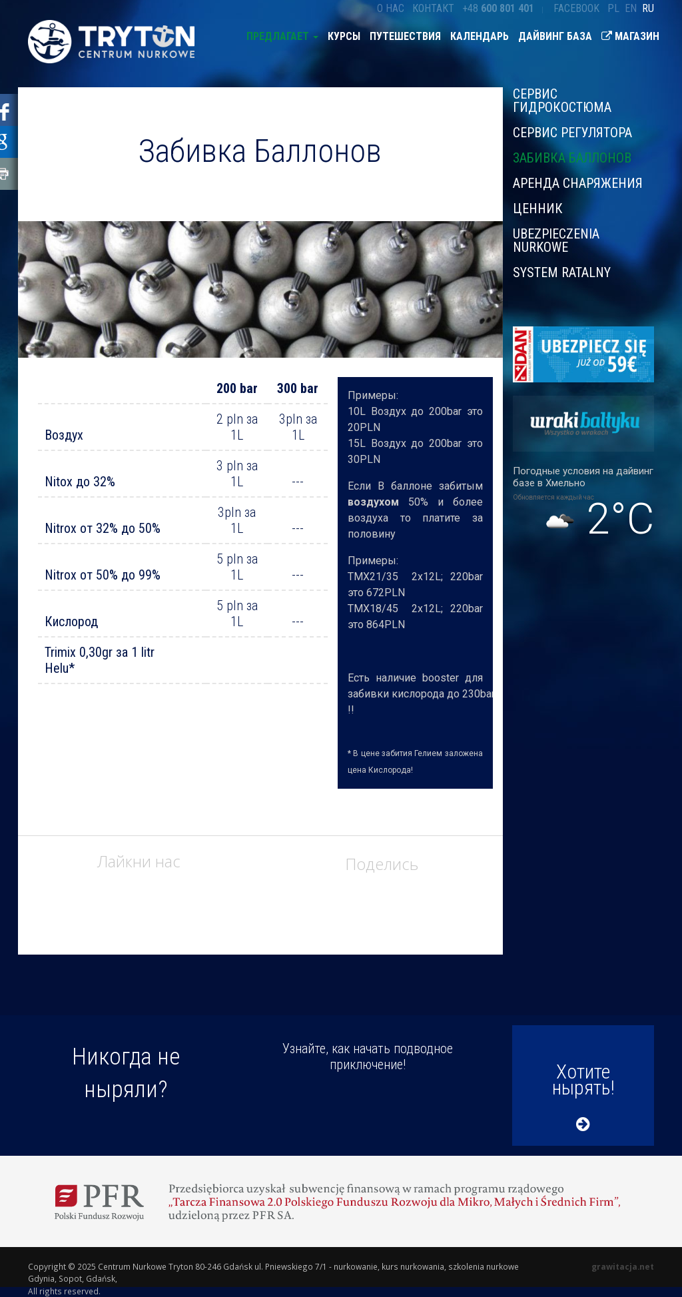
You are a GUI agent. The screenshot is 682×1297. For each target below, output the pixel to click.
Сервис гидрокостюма (562, 101)
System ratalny (562, 271)
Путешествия (405, 36)
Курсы (344, 36)
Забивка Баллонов (572, 158)
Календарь (479, 36)
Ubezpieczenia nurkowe (556, 240)
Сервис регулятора (572, 133)
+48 (498, 8)
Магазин (630, 36)
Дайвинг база (555, 36)
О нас (390, 8)
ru (648, 8)
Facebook (576, 8)
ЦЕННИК (538, 208)
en (631, 8)
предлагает (282, 36)
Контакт (433, 8)
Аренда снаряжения (578, 183)
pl (613, 8)
